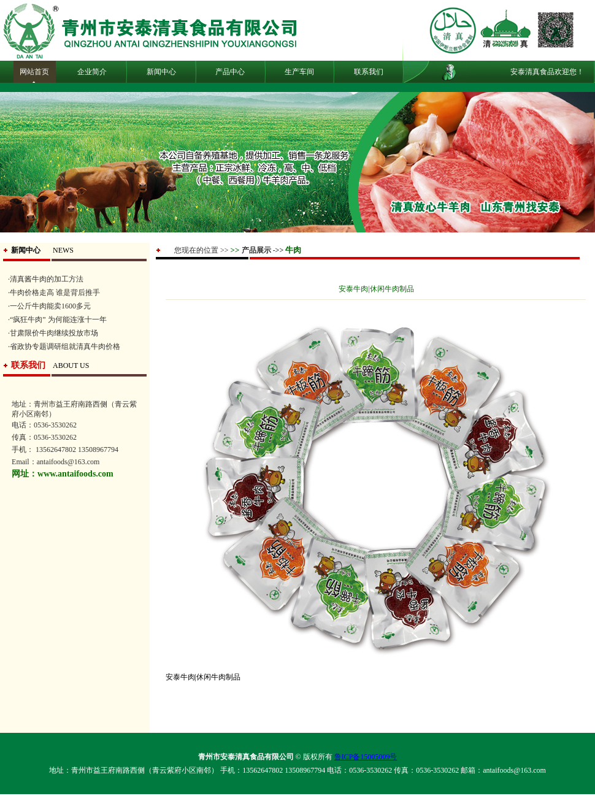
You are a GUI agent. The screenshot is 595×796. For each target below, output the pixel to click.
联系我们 (368, 71)
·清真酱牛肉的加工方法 (45, 279)
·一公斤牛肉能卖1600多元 (49, 306)
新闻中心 (161, 71)
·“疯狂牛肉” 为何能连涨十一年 (57, 319)
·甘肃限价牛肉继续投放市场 (53, 333)
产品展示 (256, 250)
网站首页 (34, 71)
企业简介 (92, 71)
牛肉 (293, 249)
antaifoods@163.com (514, 770)
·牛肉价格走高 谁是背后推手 (54, 292)
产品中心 (230, 71)
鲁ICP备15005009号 (365, 756)
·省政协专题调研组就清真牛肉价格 (64, 346)
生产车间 (299, 71)
